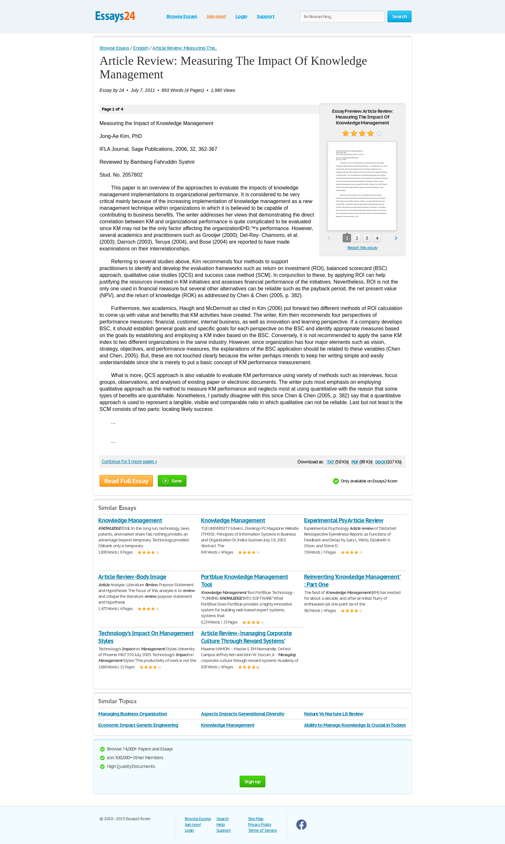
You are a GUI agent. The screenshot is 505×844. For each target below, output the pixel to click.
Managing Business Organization (132, 714)
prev (328, 238)
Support (265, 16)
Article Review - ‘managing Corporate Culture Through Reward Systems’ (246, 637)
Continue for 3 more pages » (129, 461)
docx (380, 461)
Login (241, 16)
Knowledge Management (130, 520)
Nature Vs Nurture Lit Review (333, 714)
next (396, 238)
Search (222, 818)
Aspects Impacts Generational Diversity (242, 714)
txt (330, 461)
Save (172, 481)
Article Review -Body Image (132, 576)
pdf (354, 461)
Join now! (216, 16)
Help (220, 824)
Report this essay (362, 247)
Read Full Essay (126, 481)
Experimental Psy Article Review (343, 520)
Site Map (255, 818)
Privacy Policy (259, 824)
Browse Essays (182, 16)
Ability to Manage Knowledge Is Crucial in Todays (355, 725)
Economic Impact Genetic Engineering (138, 725)
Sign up (252, 781)
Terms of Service (262, 830)
